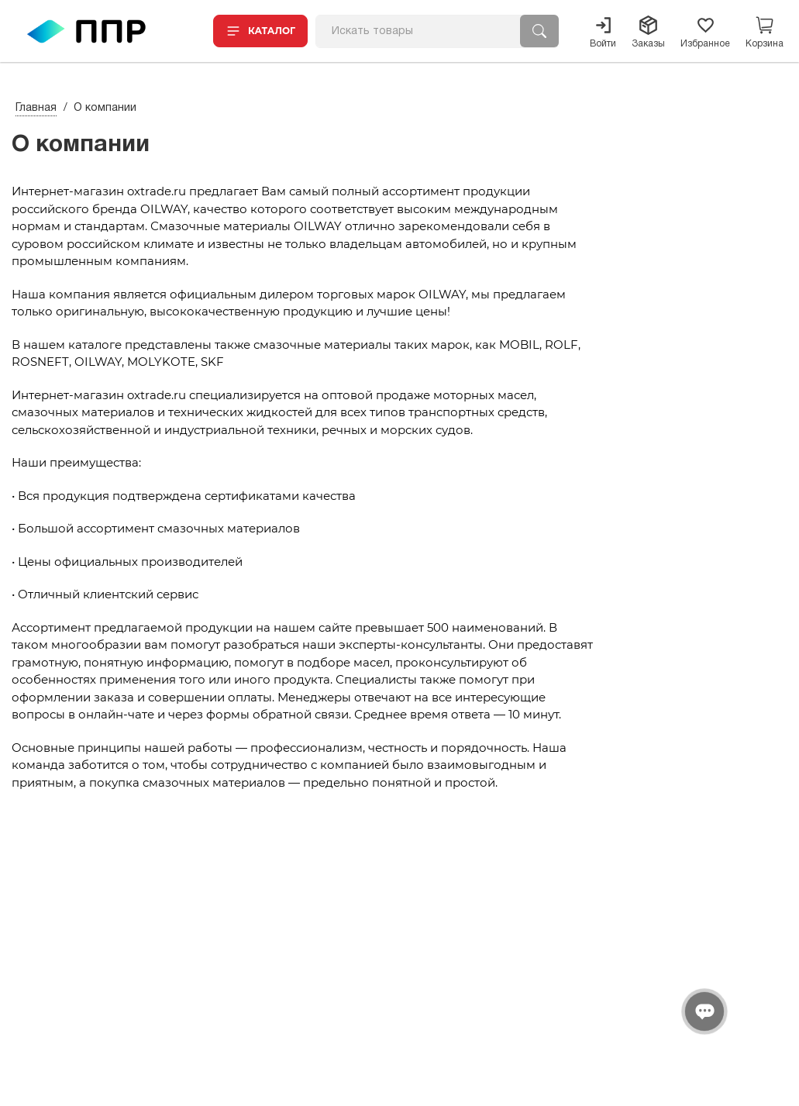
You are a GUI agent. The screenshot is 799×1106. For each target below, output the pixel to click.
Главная (36, 108)
